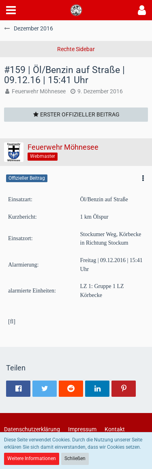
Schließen (75, 458)
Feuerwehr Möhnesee (39, 91)
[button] (11, 10)
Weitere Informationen (31, 458)
